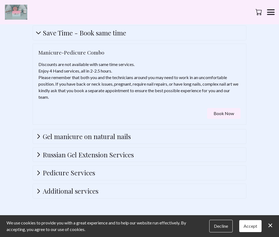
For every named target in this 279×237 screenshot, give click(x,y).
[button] (259, 12)
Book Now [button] (224, 113)
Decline (221, 226)
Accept (250, 226)
